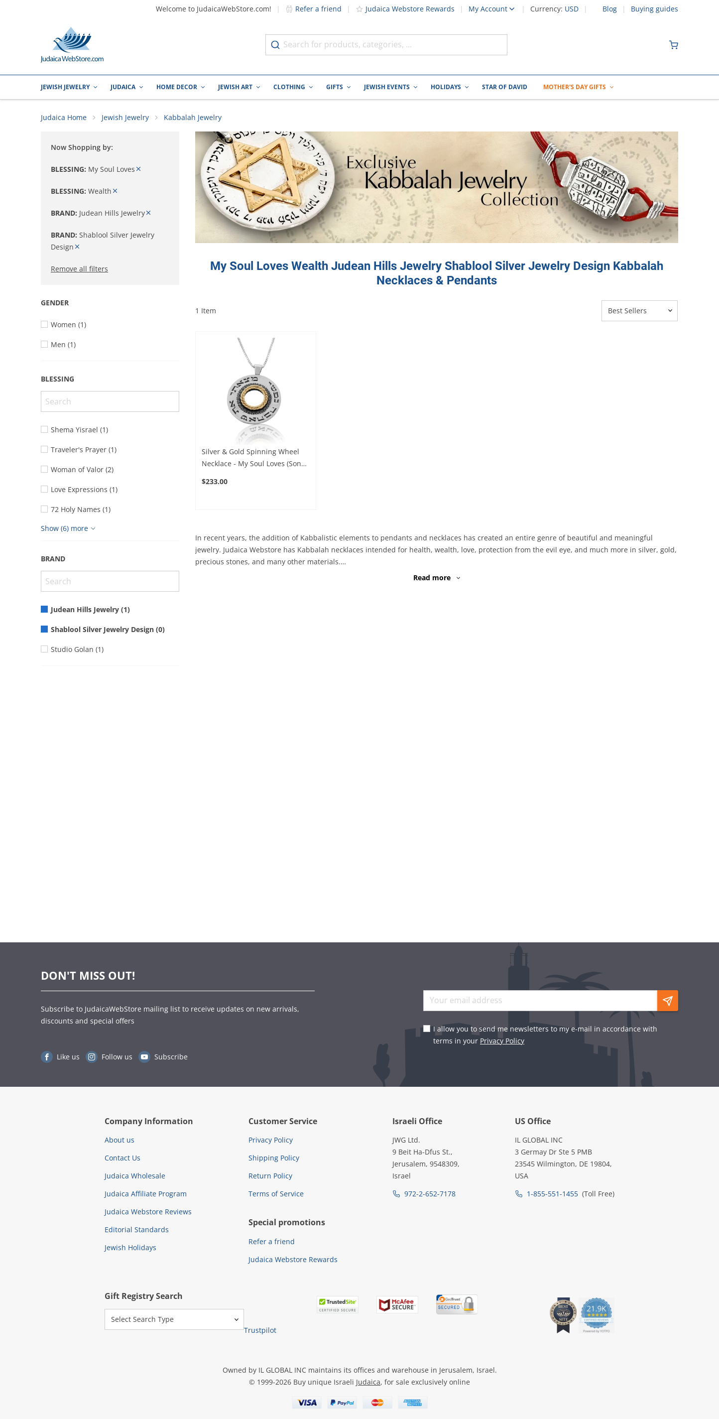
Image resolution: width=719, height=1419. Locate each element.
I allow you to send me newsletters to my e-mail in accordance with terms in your (545, 1034)
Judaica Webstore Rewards (405, 8)
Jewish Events (387, 87)
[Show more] (69, 528)
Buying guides (654, 8)
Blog (609, 9)
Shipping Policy (273, 1157)
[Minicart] (673, 44)
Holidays (446, 87)
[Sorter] (639, 310)
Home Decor (176, 87)
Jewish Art (235, 87)
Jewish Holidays (130, 1247)
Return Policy (270, 1175)
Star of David (504, 87)
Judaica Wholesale (135, 1175)
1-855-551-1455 (552, 1193)
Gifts (334, 87)
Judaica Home (64, 117)
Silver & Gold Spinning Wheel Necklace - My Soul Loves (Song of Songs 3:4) (253, 458)
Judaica (123, 87)
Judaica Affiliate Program (146, 1193)
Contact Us (122, 1157)
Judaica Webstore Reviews (148, 1211)
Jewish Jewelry (65, 87)
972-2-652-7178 (430, 1193)
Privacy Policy (502, 1040)
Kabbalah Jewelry (193, 117)
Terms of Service (276, 1193)
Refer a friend (313, 8)
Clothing (289, 87)
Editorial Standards (137, 1229)
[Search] (110, 401)
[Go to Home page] (72, 45)
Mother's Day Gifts (574, 87)
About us (119, 1140)
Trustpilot (260, 1330)
